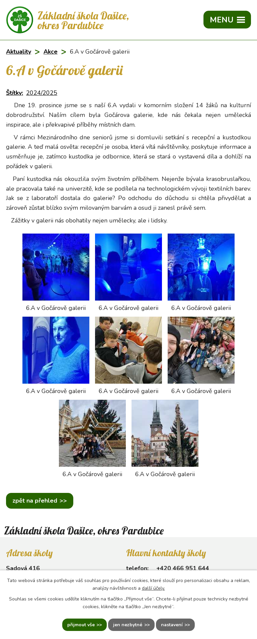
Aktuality (18, 52)
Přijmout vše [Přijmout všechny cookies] (81, 625)
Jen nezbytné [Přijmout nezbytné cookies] (127, 625)
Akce (51, 52)
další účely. (153, 588)
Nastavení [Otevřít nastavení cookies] (172, 625)
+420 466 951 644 (182, 568)
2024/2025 (41, 93)
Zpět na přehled (34, 501)
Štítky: (14, 93)
